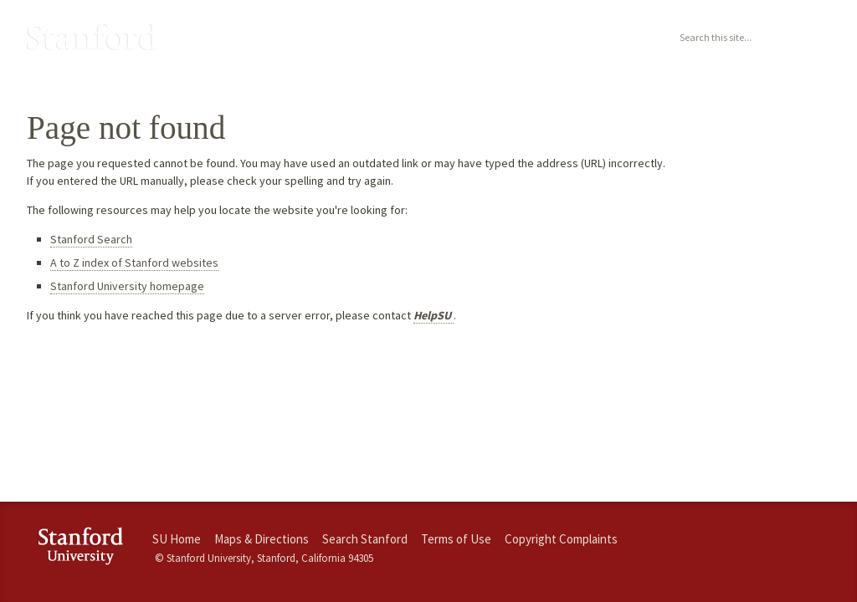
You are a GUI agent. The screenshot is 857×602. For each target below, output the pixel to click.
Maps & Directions (261, 539)
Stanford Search (91, 239)
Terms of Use (456, 539)
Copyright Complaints (561, 539)
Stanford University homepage (127, 285)
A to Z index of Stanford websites (134, 262)
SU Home (176, 539)
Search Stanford (365, 539)
